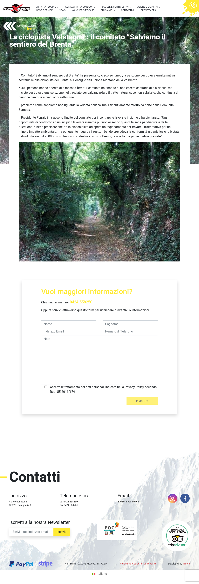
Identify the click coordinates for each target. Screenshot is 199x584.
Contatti (126, 10)
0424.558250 (81, 302)
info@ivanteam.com (128, 501)
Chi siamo (106, 10)
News (62, 10)
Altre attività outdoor (79, 7)
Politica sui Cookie (129, 563)
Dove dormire (44, 10)
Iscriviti (61, 532)
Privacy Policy (148, 563)
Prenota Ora (148, 10)
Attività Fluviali (46, 7)
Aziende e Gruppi (147, 7)
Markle (186, 563)
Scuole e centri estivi (115, 7)
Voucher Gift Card (83, 10)
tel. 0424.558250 (69, 501)
